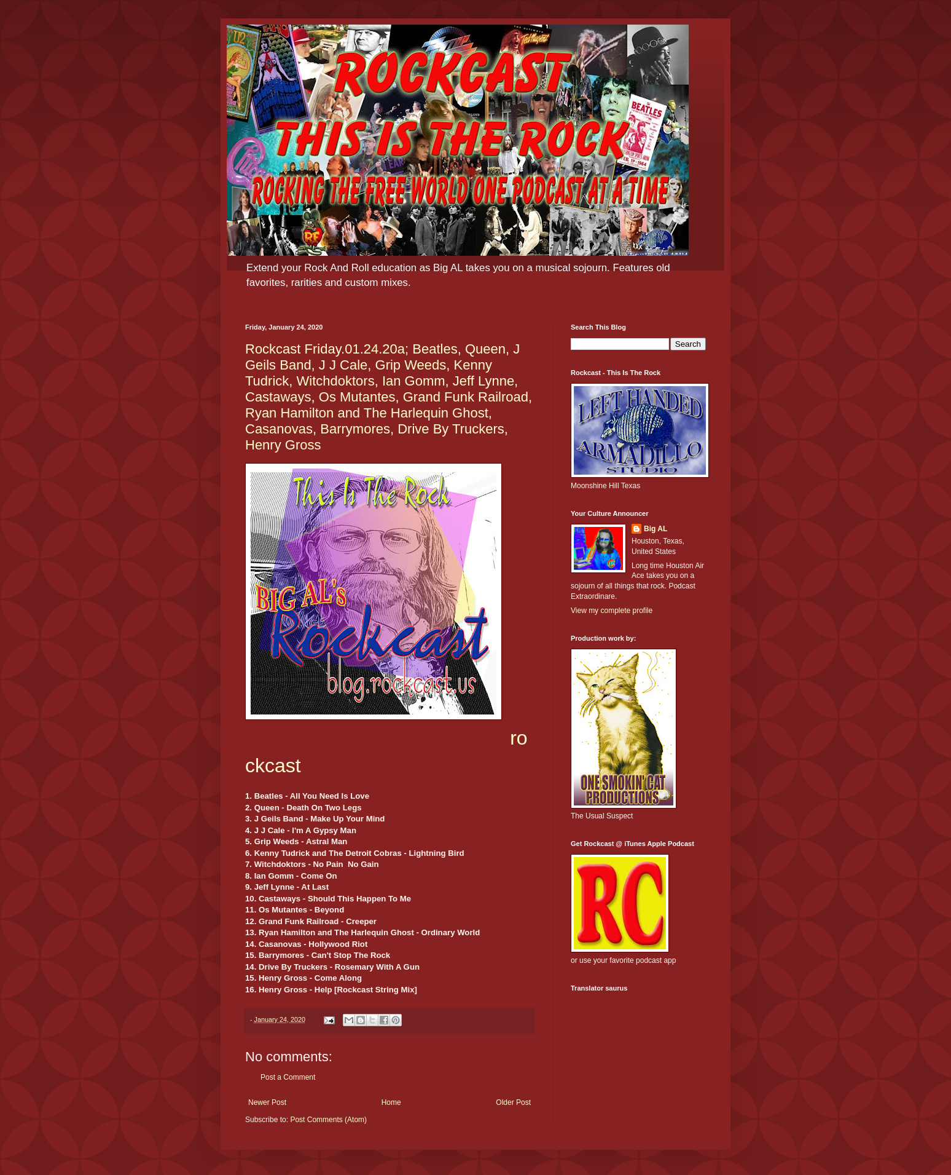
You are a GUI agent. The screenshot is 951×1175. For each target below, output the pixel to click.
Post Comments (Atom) (328, 1119)
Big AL (655, 528)
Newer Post (267, 1102)
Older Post (513, 1102)
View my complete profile (611, 610)
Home (391, 1102)
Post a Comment (287, 1077)
